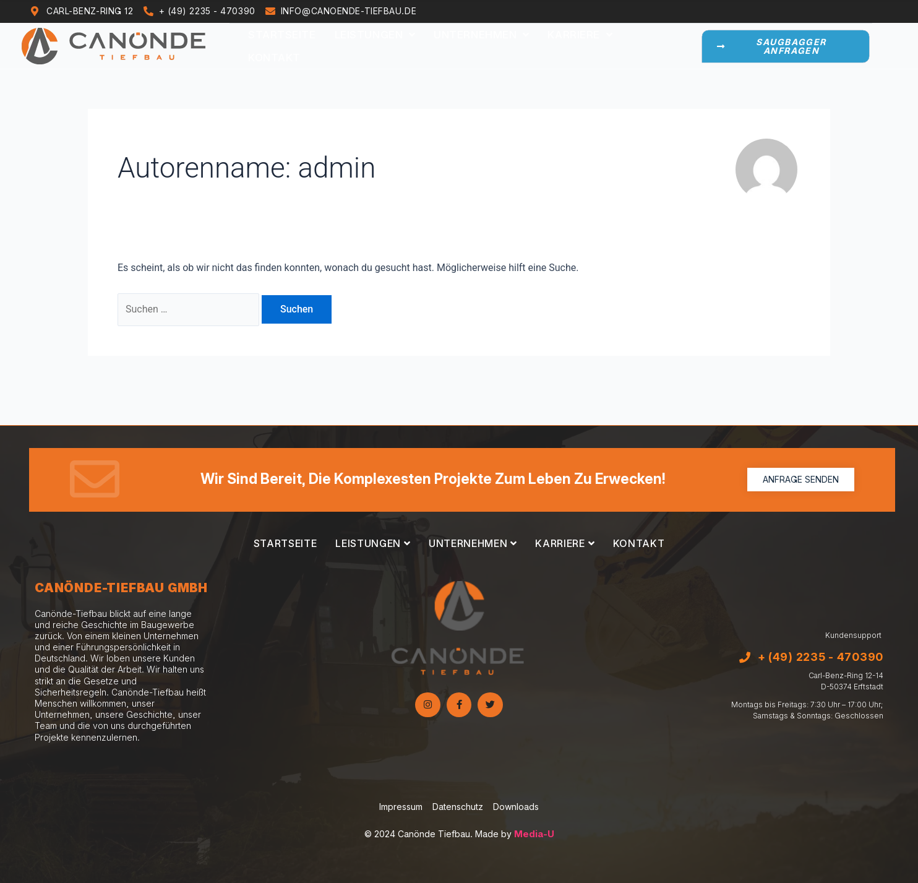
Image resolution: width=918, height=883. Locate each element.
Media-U (534, 834)
